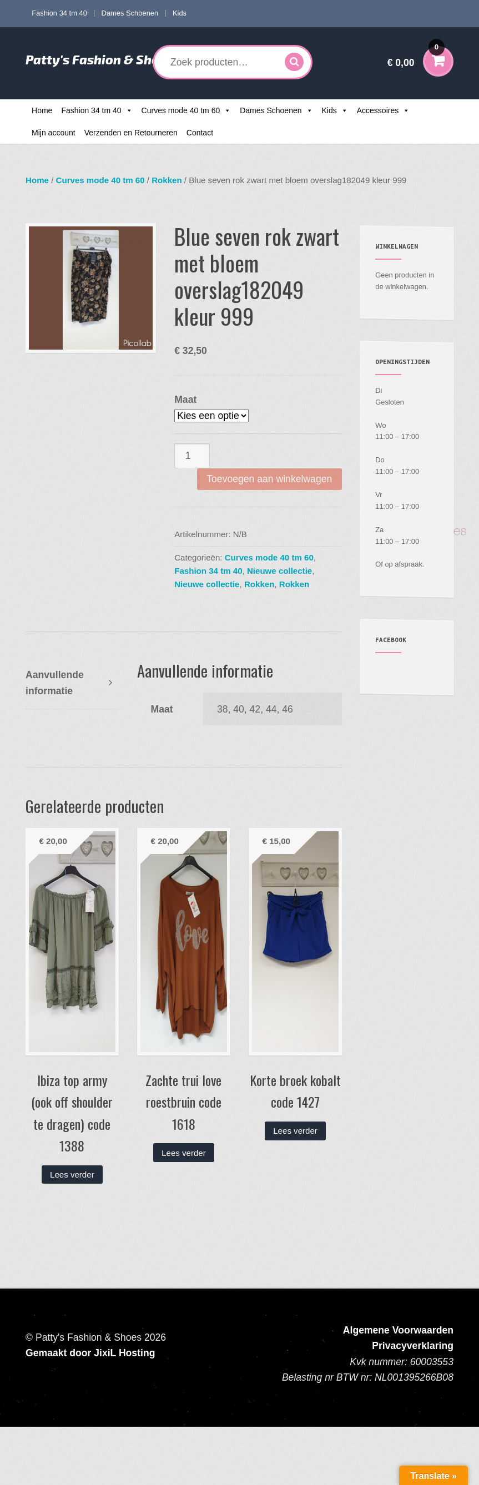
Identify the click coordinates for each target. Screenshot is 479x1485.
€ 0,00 (416, 55)
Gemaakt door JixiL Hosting (90, 1352)
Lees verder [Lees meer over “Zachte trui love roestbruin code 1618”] (184, 1153)
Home (42, 110)
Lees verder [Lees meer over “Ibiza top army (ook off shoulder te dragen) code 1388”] (72, 1174)
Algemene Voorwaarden (398, 1330)
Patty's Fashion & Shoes (99, 59)
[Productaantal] (192, 455)
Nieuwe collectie (279, 570)
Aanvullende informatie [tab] (55, 682)
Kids (179, 13)
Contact (199, 132)
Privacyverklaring (412, 1345)
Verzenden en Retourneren (131, 132)
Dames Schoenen (130, 13)
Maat (185, 399)
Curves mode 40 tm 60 (181, 110)
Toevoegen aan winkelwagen (269, 478)
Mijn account (53, 132)
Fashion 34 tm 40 (59, 13)
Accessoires (378, 110)
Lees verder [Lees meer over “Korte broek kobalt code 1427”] (295, 1130)
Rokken (166, 180)
